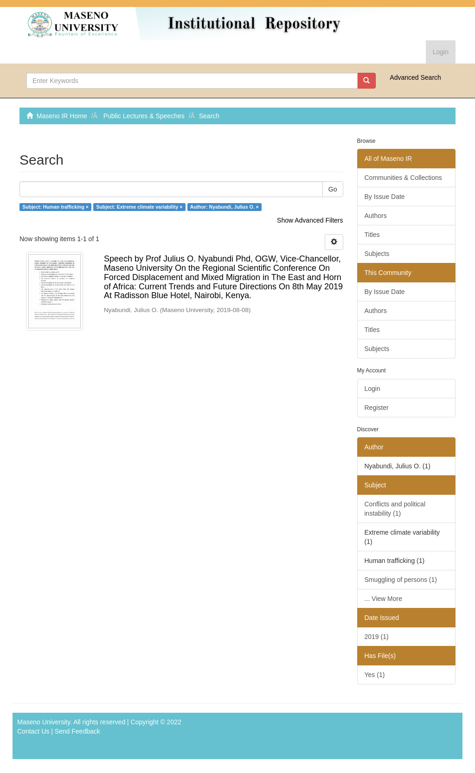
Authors (376, 215)
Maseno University (43, 722)
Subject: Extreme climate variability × (139, 207)
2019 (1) (377, 636)
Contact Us (33, 731)
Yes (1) (375, 674)
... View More (383, 598)
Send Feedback (77, 731)
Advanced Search (415, 77)
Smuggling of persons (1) (401, 579)
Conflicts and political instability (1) (395, 508)
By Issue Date (385, 196)
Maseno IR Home (62, 116)
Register (377, 407)
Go (332, 189)
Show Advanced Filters (310, 220)
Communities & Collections (403, 177)
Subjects (377, 253)
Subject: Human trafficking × (55, 207)
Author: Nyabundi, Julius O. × (224, 207)
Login (372, 388)
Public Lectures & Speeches (144, 116)
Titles (372, 234)
